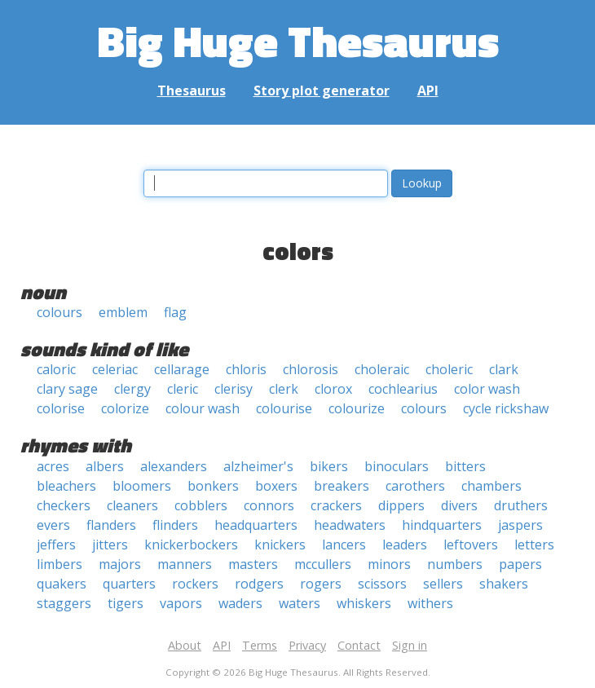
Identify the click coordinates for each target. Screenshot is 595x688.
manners (184, 564)
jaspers (520, 525)
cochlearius (403, 389)
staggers (64, 603)
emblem (123, 312)
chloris (246, 369)
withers (430, 603)
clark (503, 369)
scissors (382, 584)
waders (240, 603)
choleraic (382, 369)
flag (175, 312)
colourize (356, 408)
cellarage (181, 369)
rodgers (259, 584)
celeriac (115, 369)
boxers (276, 486)
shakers (503, 584)
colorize (125, 408)
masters (253, 564)
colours (59, 312)
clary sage (67, 389)
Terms (259, 645)
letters (534, 544)
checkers (63, 505)
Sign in (409, 645)
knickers (280, 544)
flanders (111, 525)
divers (459, 505)
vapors (181, 603)
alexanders (173, 466)
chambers (491, 486)
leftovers (470, 544)
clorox (333, 389)
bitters (465, 466)
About (184, 645)
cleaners (132, 505)
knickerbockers (191, 544)
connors (269, 505)
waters (299, 603)
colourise (284, 408)
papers (520, 564)
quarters (129, 584)
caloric (56, 369)
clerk (283, 389)
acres (53, 466)
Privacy (307, 645)
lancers (344, 544)
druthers (521, 505)
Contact (359, 645)
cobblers (200, 505)
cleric (182, 389)
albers (105, 466)
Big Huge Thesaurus (298, 40)
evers (53, 525)
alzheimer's (258, 466)
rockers (195, 584)
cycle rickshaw (506, 408)
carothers (415, 486)
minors (389, 564)
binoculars (396, 466)
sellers (443, 584)
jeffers (56, 544)
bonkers (213, 486)
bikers (329, 466)
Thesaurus (191, 90)
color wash (487, 389)
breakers (341, 486)
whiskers (364, 603)
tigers (125, 603)
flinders (175, 525)
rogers (321, 584)
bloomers (141, 486)
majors (120, 564)
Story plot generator (321, 90)
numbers (455, 564)
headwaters (350, 525)
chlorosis (310, 369)
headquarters (256, 525)
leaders (404, 544)
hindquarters (442, 525)
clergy (132, 389)
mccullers (322, 564)
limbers (59, 564)
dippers (401, 505)
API (428, 90)
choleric (449, 369)
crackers (336, 505)
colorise (61, 408)
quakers (61, 584)
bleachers (66, 486)
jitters (110, 544)
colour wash (202, 408)
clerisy (233, 389)
